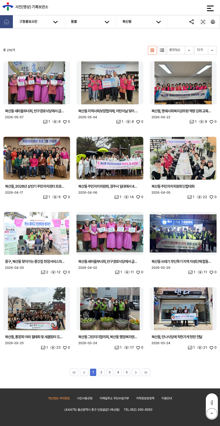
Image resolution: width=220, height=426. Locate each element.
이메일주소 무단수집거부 (114, 398)
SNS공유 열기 (192, 22)
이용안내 (167, 398)
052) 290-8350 (141, 409)
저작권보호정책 (145, 398)
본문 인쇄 (213, 22)
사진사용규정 (84, 398)
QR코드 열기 (202, 22)
